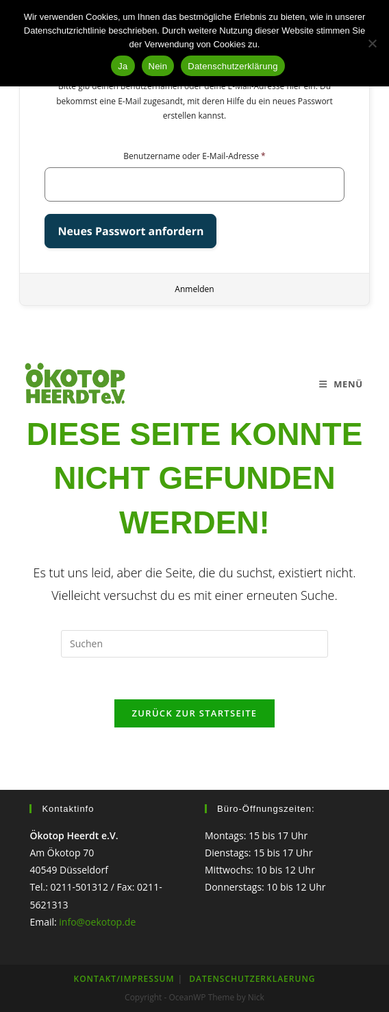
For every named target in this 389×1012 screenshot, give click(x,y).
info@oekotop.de (97, 921)
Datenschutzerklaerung (252, 979)
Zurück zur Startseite (195, 713)
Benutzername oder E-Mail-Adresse (194, 156)
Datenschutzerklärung (232, 66)
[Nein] (372, 43)
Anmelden (194, 289)
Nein (158, 66)
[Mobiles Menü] (341, 384)
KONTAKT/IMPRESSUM (124, 979)
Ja (122, 66)
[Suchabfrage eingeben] (194, 644)
